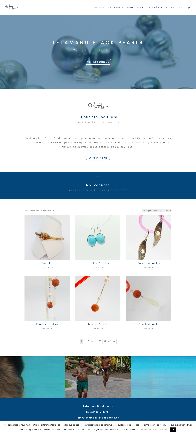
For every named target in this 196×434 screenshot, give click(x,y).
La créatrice (158, 8)
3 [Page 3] (88, 341)
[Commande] (156, 210)
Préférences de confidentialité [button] (153, 429)
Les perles (116, 8)
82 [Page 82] (109, 341)
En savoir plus (98, 157)
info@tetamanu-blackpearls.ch (98, 417)
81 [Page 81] (105, 341)
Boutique (134, 8)
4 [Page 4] (92, 341)
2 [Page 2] (85, 341)
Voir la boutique (98, 61)
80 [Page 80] (100, 341)
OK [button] (173, 430)
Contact (178, 8)
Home (98, 8)
